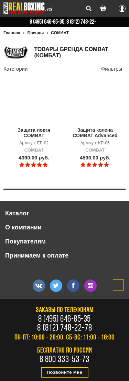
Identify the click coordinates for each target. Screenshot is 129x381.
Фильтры (111, 69)
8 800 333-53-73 (65, 360)
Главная (11, 33)
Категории (15, 69)
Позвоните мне (65, 372)
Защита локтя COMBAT (34, 132)
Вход (122, 7)
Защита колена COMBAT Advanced (95, 132)
